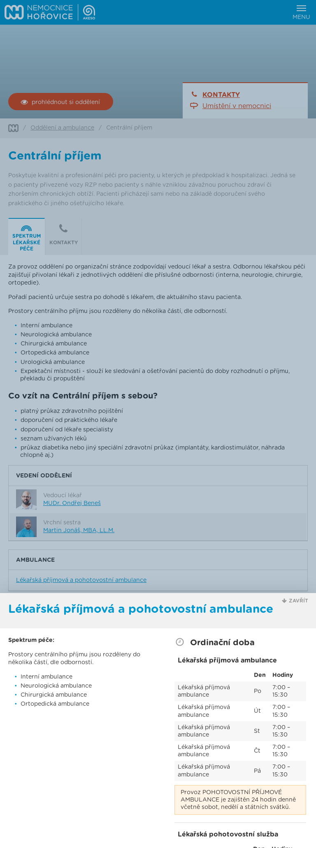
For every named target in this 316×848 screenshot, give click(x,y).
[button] (295, 601)
